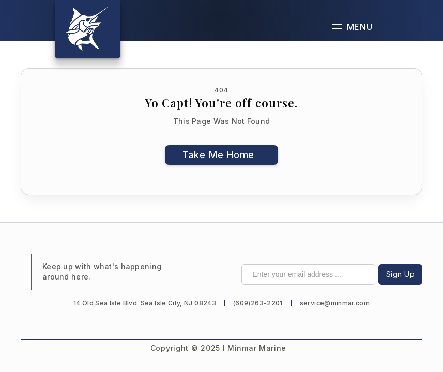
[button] (352, 26)
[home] (87, 29)
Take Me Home (218, 154)
